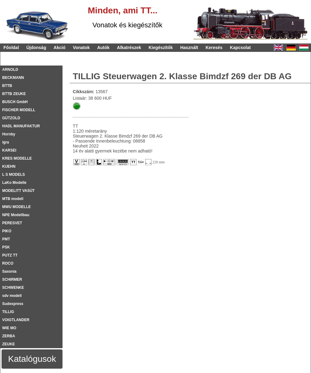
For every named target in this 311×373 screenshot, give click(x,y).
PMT (6, 239)
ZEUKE (8, 344)
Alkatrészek (129, 47)
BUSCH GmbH (15, 102)
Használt (189, 47)
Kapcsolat (240, 47)
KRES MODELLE (17, 158)
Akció (59, 47)
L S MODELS (13, 174)
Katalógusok (32, 359)
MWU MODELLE (16, 207)
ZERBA (8, 336)
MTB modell (12, 199)
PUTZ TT (9, 255)
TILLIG (8, 312)
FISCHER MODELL (18, 110)
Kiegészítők (161, 47)
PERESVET (12, 223)
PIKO (6, 231)
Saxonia (9, 271)
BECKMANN (13, 77)
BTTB (7, 86)
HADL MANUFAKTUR (21, 126)
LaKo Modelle (14, 182)
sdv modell (12, 295)
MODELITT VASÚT (18, 191)
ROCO (7, 263)
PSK (6, 247)
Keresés (214, 47)
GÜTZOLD (11, 118)
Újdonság (36, 47)
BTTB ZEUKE (14, 94)
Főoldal (11, 47)
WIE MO (9, 328)
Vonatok (81, 47)
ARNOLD (10, 69)
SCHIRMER (12, 279)
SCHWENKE (13, 287)
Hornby (8, 134)
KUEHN (9, 166)
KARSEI (9, 150)
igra (5, 142)
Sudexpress (12, 304)
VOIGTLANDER (15, 320)
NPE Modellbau (15, 215)
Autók (103, 47)
